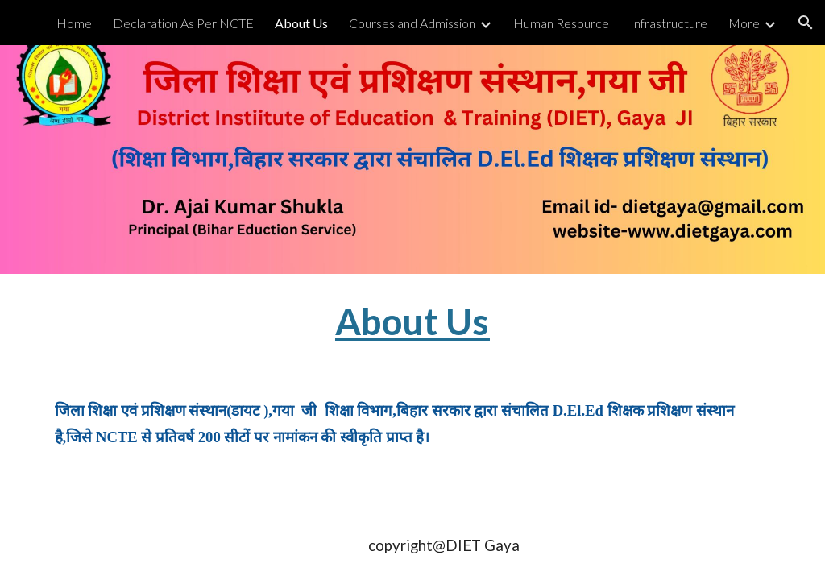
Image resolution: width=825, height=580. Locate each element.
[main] (412, 321)
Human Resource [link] (561, 23)
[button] (805, 22)
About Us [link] (301, 23)
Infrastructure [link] (668, 23)
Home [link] (74, 23)
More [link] (744, 23)
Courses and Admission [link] (412, 23)
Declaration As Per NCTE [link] (183, 23)
